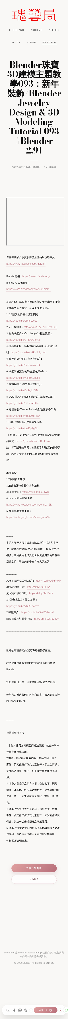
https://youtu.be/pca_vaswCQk (23, 365)
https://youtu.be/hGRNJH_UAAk (29, 352)
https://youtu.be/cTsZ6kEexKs (23, 339)
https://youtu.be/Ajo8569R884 (23, 377)
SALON (16, 42)
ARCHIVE (36, 30)
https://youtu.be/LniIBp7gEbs (22, 428)
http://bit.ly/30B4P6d (38, 587)
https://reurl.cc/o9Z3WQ (35, 491)
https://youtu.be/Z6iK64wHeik (40, 327)
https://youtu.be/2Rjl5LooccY (22, 320)
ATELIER (54, 30)
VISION (31, 42)
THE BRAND (16, 30)
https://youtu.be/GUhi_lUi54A (22, 390)
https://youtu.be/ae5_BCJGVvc (34, 441)
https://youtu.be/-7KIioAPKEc (22, 403)
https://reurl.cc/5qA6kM (48, 580)
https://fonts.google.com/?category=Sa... (29, 517)
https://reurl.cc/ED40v (46, 618)
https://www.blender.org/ (36, 276)
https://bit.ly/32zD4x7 (41, 593)
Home (34, 879)
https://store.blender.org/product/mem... (28, 289)
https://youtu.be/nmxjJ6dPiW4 (23, 415)
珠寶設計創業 (34, 868)
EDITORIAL (49, 42)
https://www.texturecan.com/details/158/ (29, 504)
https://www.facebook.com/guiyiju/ (26, 263)
